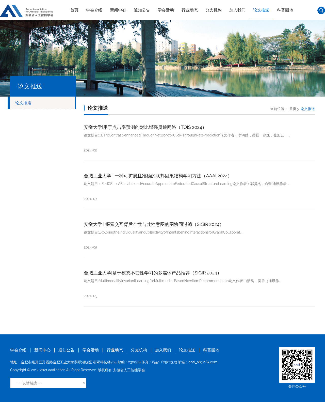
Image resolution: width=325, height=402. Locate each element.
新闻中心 (118, 10)
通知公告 (142, 10)
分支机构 (213, 10)
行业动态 (190, 10)
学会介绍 (94, 10)
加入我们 (237, 10)
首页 (74, 10)
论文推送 (261, 10)
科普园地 (285, 10)
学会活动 (166, 10)
